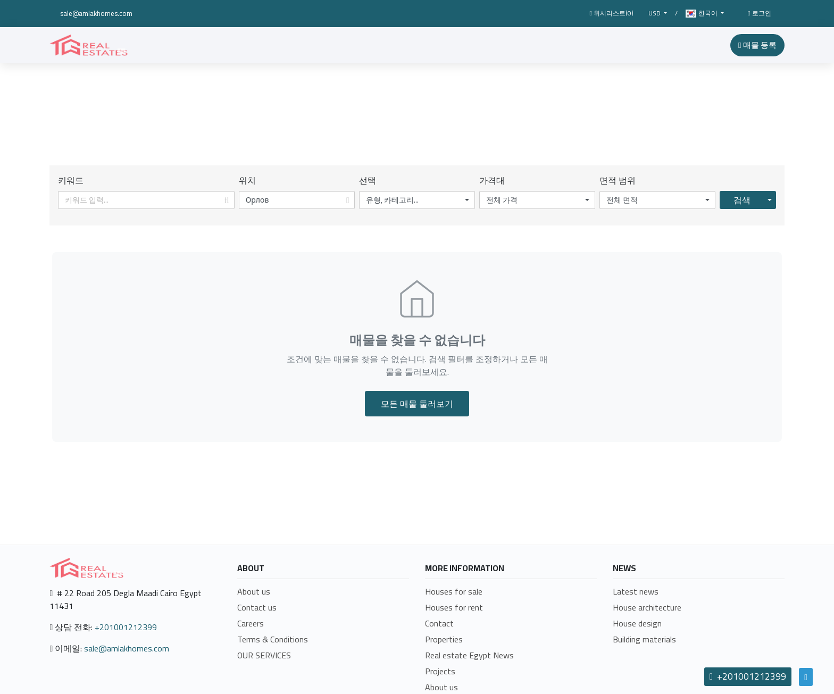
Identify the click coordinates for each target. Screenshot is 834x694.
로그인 (759, 13)
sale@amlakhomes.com (96, 13)
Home (374, 121)
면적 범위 (617, 180)
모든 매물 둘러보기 (417, 404)
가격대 (492, 180)
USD (655, 13)
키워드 (71, 180)
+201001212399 (126, 627)
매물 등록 (757, 45)
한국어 (702, 13)
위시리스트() (611, 13)
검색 (741, 200)
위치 (247, 180)
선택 (367, 180)
